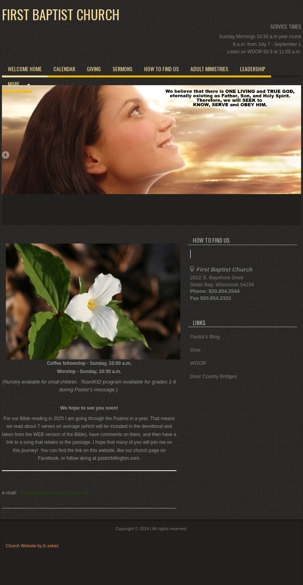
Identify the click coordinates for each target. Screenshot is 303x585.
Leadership (252, 69)
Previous (6, 155)
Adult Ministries (209, 69)
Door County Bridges (213, 376)
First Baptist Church (61, 14)
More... (15, 84)
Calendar (64, 69)
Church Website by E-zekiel (32, 545)
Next (297, 155)
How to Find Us (161, 69)
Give (195, 350)
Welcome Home (25, 69)
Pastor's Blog (205, 337)
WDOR (198, 363)
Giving (94, 69)
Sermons (122, 69)
